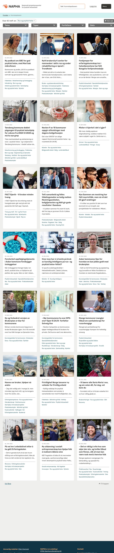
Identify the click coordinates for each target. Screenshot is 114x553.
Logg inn (93, 6)
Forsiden (5, 15)
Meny (106, 6)
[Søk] (81, 6)
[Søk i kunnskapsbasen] (70, 6)
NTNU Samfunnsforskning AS (50, 551)
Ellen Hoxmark (24, 549)
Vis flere (8, 484)
